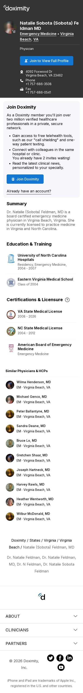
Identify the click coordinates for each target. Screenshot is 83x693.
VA (36, 39)
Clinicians (41, 630)
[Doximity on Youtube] (61, 668)
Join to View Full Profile (47, 61)
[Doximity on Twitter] (50, 658)
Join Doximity (25, 179)
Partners (41, 643)
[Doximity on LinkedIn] (69, 658)
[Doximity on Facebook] (60, 658)
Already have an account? (29, 191)
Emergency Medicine (38, 33)
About (41, 616)
